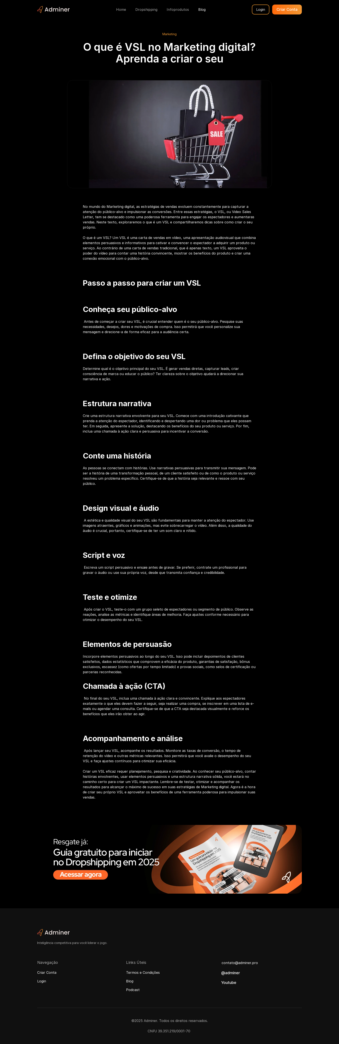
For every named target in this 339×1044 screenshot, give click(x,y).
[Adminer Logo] (53, 9)
